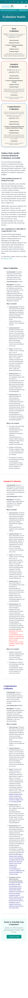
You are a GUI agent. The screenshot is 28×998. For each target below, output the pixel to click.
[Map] (6, 2)
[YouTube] (22, 2)
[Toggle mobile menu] (25, 6)
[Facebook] (10, 2)
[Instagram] (14, 2)
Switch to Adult (23, 10)
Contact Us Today (14, 938)
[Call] (2, 2)
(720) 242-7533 (7, 260)
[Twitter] (18, 2)
